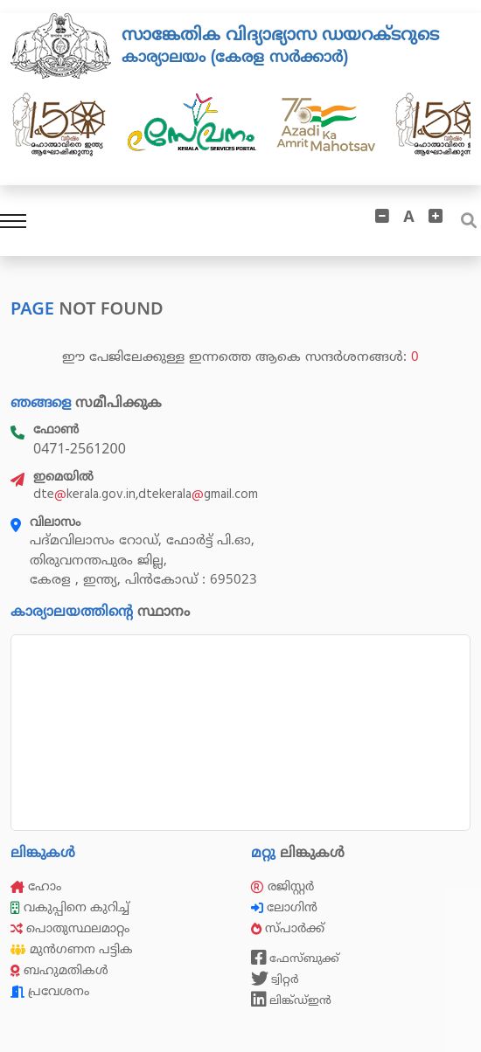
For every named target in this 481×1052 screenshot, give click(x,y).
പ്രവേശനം (49, 991)
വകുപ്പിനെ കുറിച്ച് (71, 907)
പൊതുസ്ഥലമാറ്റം (69, 928)
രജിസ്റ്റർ (282, 886)
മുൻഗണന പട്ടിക (71, 949)
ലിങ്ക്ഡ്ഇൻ (291, 999)
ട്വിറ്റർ (275, 978)
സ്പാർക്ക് (289, 928)
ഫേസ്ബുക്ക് (295, 957)
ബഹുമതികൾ (59, 970)
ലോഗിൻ (286, 907)
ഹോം (35, 886)
